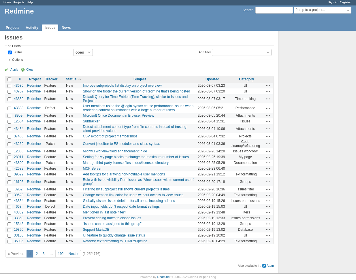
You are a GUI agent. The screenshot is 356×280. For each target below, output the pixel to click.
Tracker (51, 79)
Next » (74, 254)
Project (35, 79)
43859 (18, 99)
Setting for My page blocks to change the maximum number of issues (136, 157)
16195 (18, 182)
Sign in (333, 2)
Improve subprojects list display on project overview (122, 86)
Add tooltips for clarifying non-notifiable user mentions (124, 174)
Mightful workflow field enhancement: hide (115, 151)
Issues (50, 28)
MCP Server (92, 169)
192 (61, 254)
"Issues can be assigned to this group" (112, 224)
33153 (18, 235)
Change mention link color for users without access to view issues (133, 195)
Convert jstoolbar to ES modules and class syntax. (121, 144)
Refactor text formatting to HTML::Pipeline (115, 241)
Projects (19, 2)
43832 (18, 212)
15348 (18, 224)
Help (30, 2)
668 (19, 207)
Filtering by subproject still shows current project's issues (126, 189)
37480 (18, 136)
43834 (18, 201)
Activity (32, 28)
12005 (18, 151)
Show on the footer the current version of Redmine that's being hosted (136, 91)
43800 (18, 163)
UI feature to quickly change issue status (114, 235)
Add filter (205, 52)
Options (17, 59)
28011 (18, 157)
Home (7, 2)
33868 (18, 218)
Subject (139, 79)
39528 (18, 195)
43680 (18, 86)
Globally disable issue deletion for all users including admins (129, 201)
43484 (18, 129)
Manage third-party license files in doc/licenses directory (125, 163)
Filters (16, 46)
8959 (18, 115)
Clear (30, 69)
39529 (18, 174)
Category (246, 79)
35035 (18, 241)
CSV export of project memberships (110, 136)
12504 (18, 121)
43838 (18, 108)
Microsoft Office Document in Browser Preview (118, 115)
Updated (212, 79)
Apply (14, 69)
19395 (18, 230)
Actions (268, 85)
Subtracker (91, 121)
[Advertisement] (308, 121)
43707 (18, 91)
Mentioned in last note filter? (104, 212)
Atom (270, 265)
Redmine (34, 86)
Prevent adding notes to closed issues (112, 218)
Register (345, 2)
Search (247, 10)
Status (17, 52)
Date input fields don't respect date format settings (121, 207)
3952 (18, 189)
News (66, 28)
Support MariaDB (96, 230)
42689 (18, 169)
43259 (18, 144)
